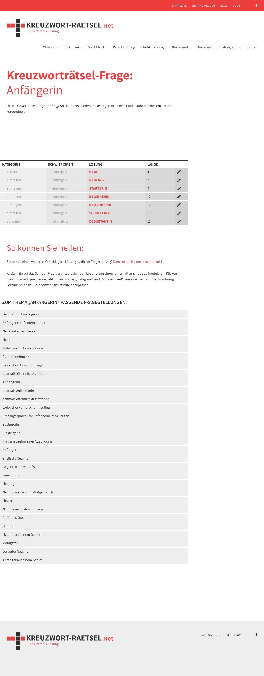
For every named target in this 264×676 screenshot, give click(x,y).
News (224, 6)
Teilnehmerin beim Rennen (23, 348)
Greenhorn (11, 475)
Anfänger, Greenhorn (18, 517)
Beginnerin (11, 424)
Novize (8, 500)
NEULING (96, 180)
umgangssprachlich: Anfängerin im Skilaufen (36, 416)
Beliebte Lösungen (153, 47)
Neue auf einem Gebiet (20, 331)
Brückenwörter (208, 47)
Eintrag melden (203, 6)
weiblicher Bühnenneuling (22, 365)
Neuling (8, 483)
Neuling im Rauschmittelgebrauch (28, 492)
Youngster (10, 543)
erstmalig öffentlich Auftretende (26, 373)
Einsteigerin (11, 433)
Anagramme (232, 47)
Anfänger (9, 449)
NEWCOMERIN (100, 204)
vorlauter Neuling (15, 551)
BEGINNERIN (99, 196)
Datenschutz (210, 635)
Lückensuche (73, 47)
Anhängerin (11, 382)
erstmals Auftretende (18, 390)
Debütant (10, 526)
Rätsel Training (124, 47)
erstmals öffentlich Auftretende (26, 399)
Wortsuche (51, 47)
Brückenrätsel (182, 47)
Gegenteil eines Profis (19, 466)
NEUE (93, 171)
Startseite (179, 6)
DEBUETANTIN (100, 221)
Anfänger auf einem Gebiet (22, 560)
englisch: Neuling (15, 458)
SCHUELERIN (99, 213)
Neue (6, 339)
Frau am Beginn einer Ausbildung (27, 441)
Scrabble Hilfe (98, 47)
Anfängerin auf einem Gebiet (24, 322)
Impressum (233, 635)
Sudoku (251, 47)
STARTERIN (98, 188)
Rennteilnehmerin (16, 356)
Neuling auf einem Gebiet (21, 534)
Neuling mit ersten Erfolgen (23, 509)
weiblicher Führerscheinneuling (26, 407)
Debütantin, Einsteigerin (21, 314)
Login (237, 6)
